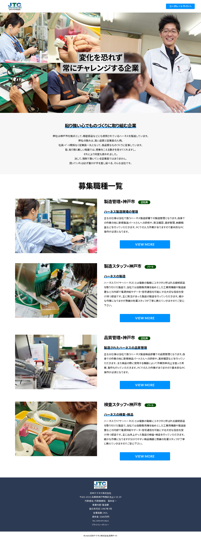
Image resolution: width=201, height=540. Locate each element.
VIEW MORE (145, 244)
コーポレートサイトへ (180, 6)
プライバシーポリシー (100, 525)
